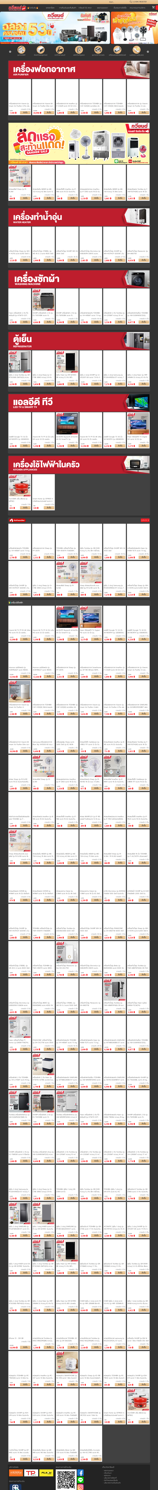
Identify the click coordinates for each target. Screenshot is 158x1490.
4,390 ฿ (13, 446)
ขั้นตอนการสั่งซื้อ (120, 7)
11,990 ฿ (85, 446)
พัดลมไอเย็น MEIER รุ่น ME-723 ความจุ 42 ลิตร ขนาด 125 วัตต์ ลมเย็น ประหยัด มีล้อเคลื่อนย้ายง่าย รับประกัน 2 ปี (43, 190)
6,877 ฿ (131, 322)
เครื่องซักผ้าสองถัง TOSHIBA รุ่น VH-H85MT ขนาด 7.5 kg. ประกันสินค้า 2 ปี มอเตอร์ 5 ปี (90, 314)
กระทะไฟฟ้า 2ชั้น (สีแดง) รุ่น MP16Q (18, 500)
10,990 (130, 711)
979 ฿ (12, 900)
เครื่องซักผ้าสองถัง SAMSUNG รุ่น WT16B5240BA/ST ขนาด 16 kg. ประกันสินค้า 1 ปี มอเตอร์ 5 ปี (66, 1078)
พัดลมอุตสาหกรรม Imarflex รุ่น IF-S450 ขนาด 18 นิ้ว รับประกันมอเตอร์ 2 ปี (90, 190)
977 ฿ (83, 788)
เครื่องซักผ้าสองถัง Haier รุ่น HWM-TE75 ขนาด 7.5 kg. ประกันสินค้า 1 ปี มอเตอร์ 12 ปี (138, 549)
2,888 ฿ (13, 1161)
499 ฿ (83, 825)
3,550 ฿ (107, 322)
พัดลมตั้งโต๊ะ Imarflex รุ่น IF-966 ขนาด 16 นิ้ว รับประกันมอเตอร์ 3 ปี (66, 190)
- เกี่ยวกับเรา (107, 1473)
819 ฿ (107, 788)
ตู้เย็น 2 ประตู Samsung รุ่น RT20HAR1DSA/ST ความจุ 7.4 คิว (114, 376)
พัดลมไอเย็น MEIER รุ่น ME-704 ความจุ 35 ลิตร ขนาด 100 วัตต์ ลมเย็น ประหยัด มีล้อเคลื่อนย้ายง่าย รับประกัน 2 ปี (43, 855)
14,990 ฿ (14, 1347)
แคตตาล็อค (50, 7)
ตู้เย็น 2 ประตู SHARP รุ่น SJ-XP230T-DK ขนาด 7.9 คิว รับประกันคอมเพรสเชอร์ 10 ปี (90, 376)
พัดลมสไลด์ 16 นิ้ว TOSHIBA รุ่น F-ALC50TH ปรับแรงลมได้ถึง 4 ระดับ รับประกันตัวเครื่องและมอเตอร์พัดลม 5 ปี (138, 855)
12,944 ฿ (14, 676)
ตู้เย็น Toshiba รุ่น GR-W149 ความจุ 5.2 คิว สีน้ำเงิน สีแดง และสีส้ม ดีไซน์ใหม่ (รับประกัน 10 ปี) (138, 1265)
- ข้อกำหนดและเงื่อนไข (110, 1480)
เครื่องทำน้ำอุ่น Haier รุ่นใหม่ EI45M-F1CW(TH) (137, 1004)
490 (82, 1419)
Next (148, 52)
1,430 (82, 786)
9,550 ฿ (36, 1459)
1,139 (129, 196)
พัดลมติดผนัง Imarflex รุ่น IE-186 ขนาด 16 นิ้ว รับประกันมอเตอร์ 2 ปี (43, 817)
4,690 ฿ (84, 1086)
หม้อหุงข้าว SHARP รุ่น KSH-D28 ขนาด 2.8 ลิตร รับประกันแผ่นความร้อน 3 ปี (43, 1414)
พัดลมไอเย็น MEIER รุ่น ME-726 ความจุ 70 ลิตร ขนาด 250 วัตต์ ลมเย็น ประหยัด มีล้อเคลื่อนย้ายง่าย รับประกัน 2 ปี (114, 190)
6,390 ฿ (60, 322)
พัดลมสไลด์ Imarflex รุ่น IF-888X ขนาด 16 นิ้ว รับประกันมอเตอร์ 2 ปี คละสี (114, 780)
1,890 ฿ (60, 112)
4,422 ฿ (131, 1310)
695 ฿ (107, 1384)
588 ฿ (59, 198)
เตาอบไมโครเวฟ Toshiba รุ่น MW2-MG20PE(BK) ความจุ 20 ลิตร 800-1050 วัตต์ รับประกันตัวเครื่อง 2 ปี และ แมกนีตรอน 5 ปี (90, 1339)
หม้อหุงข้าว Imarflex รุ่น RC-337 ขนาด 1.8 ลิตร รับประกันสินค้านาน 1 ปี (43, 1376)
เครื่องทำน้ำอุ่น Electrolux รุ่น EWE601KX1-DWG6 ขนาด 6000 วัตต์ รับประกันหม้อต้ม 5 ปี (19, 1004)
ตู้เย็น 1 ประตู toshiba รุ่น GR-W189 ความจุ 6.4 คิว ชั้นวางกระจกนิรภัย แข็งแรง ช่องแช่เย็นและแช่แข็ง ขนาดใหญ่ (138, 1302)
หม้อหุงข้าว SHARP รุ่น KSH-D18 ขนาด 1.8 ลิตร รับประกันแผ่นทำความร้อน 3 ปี (19, 1414)
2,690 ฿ (36, 198)
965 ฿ (130, 863)
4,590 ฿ (107, 1161)
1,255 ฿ (36, 900)
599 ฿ (130, 825)
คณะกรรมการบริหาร (137, 7)
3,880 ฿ (60, 384)
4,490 (34, 555)
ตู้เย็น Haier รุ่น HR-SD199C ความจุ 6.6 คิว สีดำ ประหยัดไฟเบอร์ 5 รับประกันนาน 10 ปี (66, 1302)
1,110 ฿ (60, 900)
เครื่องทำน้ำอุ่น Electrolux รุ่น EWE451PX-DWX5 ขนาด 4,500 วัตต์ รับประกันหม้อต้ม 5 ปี (90, 252)
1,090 (106, 749)
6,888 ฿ (60, 1086)
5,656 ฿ (84, 714)
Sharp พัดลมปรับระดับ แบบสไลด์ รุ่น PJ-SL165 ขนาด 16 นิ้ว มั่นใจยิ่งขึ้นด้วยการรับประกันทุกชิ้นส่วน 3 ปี (89, 586)
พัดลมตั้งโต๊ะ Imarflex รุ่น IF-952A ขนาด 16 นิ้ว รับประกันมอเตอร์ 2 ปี (138, 817)
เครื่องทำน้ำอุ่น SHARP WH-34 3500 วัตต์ (67, 252)
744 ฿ (12, 1422)
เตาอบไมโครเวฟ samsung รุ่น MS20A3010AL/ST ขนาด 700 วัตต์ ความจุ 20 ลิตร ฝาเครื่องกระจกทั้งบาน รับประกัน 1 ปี (114, 1339)
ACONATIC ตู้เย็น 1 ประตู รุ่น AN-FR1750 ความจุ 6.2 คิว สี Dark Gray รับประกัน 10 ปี (114, 1227)
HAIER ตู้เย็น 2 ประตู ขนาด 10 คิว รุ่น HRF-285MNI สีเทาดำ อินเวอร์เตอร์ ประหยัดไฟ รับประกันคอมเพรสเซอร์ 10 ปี (90, 1302)
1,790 (106, 1345)
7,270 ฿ (107, 384)
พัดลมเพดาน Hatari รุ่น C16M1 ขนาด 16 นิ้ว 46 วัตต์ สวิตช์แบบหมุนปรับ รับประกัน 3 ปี (66, 892)
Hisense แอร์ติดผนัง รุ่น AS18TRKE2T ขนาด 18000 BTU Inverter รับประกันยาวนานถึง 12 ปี (42, 668)
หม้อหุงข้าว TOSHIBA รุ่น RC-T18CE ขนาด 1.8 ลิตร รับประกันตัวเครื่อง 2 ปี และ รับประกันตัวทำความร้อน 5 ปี (114, 1376)
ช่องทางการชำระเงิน (17, 1481)
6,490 (106, 110)
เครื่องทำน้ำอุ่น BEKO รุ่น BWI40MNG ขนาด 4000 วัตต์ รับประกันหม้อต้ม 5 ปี (43, 1004)
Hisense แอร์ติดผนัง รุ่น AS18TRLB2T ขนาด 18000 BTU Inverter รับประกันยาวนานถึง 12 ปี (18, 668)
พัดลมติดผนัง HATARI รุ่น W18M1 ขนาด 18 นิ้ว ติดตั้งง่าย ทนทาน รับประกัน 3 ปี (43, 892)
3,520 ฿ (13, 260)
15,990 (35, 110)
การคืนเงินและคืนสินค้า (67, 7)
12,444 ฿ (37, 676)
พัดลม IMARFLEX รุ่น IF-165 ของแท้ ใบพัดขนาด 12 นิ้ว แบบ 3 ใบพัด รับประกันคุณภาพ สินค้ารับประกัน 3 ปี (90, 817)
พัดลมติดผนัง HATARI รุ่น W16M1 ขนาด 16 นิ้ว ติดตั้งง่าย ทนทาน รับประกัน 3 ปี (19, 892)
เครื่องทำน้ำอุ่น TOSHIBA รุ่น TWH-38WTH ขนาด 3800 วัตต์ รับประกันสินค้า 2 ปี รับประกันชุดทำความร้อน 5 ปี (42, 966)
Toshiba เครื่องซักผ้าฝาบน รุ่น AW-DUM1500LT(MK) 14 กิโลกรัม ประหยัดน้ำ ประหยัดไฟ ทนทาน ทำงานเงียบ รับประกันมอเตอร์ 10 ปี (19, 1115)
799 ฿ (12, 1459)
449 (58, 1382)
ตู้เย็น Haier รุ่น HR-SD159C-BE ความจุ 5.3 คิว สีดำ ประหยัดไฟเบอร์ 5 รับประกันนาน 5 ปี (67, 376)
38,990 (35, 674)
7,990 (106, 196)
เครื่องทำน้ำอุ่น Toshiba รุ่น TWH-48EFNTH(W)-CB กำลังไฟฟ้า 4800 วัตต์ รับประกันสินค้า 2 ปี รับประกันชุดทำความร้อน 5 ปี (138, 966)
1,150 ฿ (84, 198)
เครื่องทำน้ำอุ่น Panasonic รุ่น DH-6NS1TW (138, 252)
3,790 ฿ (131, 1198)
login (135, 2)
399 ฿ (59, 1384)
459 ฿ (107, 900)
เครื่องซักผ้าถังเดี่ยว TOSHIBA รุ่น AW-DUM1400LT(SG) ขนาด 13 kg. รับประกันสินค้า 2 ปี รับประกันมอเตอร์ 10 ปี (138, 314)
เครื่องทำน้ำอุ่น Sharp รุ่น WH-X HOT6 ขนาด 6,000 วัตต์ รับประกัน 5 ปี (19, 252)
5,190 (58, 1009)
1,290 (11, 898)
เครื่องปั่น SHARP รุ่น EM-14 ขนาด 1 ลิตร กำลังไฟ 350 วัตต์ (138, 1339)
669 (129, 1382)
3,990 (82, 320)
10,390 (106, 1047)
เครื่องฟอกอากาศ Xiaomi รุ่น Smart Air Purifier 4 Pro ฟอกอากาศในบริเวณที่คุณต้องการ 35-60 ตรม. (19, 104)
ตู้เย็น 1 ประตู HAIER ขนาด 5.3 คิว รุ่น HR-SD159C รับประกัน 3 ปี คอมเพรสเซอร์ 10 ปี (43, 1227)
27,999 (11, 674)
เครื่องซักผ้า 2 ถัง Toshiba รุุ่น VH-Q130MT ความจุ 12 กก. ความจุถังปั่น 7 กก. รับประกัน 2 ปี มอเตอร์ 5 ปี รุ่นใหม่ (90, 1153)
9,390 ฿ (107, 1310)
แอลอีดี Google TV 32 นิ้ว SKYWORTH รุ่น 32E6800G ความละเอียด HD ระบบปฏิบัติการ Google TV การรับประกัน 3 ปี (19, 438)
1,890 (34, 1345)
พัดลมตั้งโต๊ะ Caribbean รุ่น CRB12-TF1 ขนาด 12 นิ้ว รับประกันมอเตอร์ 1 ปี (89, 743)
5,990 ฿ (107, 112)
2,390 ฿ (36, 1012)
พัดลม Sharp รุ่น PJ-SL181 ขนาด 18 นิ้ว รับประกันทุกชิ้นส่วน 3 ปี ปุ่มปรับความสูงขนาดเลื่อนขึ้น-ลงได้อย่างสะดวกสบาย (19, 780)
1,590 (58, 898)
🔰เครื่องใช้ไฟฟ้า (15, 602)
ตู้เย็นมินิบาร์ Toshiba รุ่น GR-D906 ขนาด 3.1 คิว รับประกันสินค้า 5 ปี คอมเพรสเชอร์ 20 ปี (138, 1190)
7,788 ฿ (84, 384)
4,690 (129, 972)
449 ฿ (130, 788)
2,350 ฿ (36, 1049)
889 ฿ (83, 594)
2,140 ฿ (84, 1347)
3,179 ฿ (131, 446)
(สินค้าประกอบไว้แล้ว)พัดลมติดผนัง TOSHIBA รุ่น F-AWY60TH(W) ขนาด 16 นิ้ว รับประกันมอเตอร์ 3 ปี (19, 817)
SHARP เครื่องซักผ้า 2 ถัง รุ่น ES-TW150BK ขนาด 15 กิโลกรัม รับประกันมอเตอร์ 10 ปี (67, 314)
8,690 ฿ (36, 1161)
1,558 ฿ (13, 1049)
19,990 (59, 1233)
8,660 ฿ (84, 1310)
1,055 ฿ (131, 198)
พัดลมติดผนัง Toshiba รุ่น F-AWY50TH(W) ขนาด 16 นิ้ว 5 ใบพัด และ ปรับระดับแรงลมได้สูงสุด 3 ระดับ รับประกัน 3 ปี (138, 190)
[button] (8, 28)
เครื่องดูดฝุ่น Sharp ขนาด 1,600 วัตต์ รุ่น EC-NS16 (65, 743)
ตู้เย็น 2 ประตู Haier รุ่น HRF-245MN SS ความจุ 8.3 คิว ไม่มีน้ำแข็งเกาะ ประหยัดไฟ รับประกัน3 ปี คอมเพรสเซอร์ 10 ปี (138, 376)
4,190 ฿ (131, 974)
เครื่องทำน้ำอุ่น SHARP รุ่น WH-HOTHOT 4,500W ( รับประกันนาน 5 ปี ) (114, 252)
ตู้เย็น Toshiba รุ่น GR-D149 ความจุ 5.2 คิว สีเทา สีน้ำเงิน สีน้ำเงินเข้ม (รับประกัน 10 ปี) (89, 549)
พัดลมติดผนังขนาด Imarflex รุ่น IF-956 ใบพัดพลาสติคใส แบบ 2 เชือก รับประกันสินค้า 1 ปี (114, 817)
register (143, 2)
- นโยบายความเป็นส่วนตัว (112, 1483)
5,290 (34, 443)
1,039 (106, 823)
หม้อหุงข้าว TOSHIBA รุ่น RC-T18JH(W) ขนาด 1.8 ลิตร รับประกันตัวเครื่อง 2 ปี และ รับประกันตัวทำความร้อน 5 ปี (19, 1376)
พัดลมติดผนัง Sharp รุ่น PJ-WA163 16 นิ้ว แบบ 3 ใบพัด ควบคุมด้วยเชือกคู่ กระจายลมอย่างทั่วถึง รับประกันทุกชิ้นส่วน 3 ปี (90, 780)
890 (129, 786)
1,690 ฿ (60, 260)
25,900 (11, 1345)
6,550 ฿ (131, 384)
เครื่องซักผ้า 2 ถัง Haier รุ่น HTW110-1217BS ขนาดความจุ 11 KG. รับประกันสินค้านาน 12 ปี (43, 1078)
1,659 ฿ (60, 751)
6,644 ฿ (131, 714)
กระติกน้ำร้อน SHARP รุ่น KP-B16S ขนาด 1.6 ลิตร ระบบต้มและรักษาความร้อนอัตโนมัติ (19, 1451)
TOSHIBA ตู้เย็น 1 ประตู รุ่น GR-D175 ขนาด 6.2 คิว (113, 1190)
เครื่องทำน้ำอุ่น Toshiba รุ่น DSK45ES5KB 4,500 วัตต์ (65, 929)
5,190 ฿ (36, 446)
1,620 (11, 786)
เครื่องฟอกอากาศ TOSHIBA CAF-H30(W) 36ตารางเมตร (113, 104)
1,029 (11, 1382)
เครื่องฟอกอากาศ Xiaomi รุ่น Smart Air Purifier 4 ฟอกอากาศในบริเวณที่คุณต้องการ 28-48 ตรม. (90, 706)
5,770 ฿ (131, 1161)
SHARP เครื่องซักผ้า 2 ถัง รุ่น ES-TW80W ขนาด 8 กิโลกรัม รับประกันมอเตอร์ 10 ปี (19, 1153)
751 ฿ (107, 751)
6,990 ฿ (107, 1086)
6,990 (129, 258)
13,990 (130, 1084)
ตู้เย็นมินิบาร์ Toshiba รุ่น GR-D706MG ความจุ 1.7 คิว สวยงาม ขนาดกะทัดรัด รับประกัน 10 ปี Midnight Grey (90, 1265)
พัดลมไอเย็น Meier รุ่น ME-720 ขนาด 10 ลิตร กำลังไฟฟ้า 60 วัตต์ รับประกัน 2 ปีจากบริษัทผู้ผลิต (66, 1451)
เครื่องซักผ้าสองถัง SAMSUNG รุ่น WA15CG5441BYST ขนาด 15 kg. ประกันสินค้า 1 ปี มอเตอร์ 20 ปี (114, 1078)
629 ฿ (130, 1384)
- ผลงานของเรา (108, 1470)
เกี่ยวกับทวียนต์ (108, 1467)
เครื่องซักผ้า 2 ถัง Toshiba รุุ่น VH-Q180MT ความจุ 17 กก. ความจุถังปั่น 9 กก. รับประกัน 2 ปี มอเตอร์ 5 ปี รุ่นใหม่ (138, 1153)
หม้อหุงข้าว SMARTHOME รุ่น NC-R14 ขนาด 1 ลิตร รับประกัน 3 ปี (66, 1376)
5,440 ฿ (13, 1086)
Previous (10, 52)
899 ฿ (130, 900)
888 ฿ (12, 198)
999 (105, 860)
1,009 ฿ (107, 825)
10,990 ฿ (37, 112)
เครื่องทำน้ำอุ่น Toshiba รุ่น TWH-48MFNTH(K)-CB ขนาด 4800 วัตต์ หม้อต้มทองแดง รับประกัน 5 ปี (114, 1004)
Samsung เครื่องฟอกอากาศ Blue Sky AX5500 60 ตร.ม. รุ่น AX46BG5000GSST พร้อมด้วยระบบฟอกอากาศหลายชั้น (43, 743)
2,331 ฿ (36, 557)
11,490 (11, 1233)
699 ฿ (59, 1422)
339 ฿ (36, 508)
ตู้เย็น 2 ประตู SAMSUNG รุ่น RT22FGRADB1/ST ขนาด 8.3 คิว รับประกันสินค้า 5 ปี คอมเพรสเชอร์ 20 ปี (19, 1227)
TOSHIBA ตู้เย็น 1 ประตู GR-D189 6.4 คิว (66, 1190)
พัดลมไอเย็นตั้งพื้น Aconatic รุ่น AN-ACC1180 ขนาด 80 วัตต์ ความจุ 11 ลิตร (90, 1451)
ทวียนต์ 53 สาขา (85, 7)
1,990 (58, 110)
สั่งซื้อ (25, 112)
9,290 (106, 592)
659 (129, 823)
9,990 (58, 320)
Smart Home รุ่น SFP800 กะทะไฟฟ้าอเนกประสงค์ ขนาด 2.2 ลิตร (43, 500)
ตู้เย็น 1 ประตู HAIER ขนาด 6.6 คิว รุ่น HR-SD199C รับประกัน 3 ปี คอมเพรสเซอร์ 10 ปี (19, 1265)
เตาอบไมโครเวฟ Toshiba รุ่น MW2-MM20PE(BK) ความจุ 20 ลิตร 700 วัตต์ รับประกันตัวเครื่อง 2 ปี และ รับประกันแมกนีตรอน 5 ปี (43, 1339)
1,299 (34, 1419)
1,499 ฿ (13, 825)
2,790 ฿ (84, 322)
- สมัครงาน (107, 1475)
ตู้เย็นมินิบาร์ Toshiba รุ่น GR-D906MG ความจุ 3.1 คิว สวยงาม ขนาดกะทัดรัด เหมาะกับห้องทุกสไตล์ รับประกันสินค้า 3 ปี (114, 1265)
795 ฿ (36, 825)
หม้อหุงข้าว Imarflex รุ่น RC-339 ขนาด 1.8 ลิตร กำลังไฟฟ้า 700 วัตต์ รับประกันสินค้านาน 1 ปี (67, 1414)
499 (34, 505)
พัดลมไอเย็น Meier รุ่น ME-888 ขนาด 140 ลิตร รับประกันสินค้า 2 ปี (43, 1451)
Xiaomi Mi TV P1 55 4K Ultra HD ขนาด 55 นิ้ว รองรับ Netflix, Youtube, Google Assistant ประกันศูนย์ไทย (90, 438)
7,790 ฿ (131, 1086)
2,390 (82, 1345)
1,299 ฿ (84, 900)
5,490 (58, 1196)
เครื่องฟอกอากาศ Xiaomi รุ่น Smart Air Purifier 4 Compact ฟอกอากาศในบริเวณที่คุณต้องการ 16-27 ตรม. (19, 706)
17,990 (106, 1084)
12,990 (82, 443)
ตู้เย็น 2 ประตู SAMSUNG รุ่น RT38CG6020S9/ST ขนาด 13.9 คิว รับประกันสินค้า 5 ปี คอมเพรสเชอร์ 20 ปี (66, 1227)
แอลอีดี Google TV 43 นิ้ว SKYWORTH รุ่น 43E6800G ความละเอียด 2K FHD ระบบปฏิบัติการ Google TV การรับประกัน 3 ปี (114, 438)
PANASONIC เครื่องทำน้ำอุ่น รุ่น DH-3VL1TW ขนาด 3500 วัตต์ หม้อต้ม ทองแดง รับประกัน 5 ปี (43, 1041)
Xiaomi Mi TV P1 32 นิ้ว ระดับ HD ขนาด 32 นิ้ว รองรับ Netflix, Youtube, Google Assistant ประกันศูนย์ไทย (43, 438)
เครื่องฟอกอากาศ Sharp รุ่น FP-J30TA (42, 549)
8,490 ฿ (60, 1235)
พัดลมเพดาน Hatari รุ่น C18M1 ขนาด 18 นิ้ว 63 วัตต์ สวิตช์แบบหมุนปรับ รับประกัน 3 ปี (90, 892)
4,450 (11, 258)
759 (11, 505)
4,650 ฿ (131, 260)
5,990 (129, 443)
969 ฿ (12, 1384)
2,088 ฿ (107, 260)
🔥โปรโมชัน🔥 (32, 7)
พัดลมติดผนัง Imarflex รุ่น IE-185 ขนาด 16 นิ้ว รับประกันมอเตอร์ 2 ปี (114, 743)
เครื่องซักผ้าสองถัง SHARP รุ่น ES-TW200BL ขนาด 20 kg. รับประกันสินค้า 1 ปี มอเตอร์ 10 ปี (138, 1078)
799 (105, 1382)
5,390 (106, 935)
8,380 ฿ (13, 1235)
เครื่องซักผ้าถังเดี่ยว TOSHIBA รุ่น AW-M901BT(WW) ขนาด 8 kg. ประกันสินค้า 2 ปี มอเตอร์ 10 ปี (90, 1078)
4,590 (82, 110)
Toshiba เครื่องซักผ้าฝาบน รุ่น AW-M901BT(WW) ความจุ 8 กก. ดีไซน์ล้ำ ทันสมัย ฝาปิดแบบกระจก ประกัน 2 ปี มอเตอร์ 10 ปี (67, 1115)
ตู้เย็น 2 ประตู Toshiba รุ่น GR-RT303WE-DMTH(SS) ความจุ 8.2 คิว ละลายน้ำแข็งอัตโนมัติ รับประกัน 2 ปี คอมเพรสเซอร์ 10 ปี (19, 376)
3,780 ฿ (131, 1273)
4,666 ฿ (36, 322)
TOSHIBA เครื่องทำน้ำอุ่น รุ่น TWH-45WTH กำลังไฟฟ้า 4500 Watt (66, 549)
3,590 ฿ (84, 112)
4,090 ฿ (84, 557)
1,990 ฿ (60, 557)
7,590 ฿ (13, 112)
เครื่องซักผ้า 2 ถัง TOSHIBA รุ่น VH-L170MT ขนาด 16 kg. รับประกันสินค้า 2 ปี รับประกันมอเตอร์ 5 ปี (19, 1078)
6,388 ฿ (107, 1049)
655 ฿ (12, 508)
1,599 (82, 196)
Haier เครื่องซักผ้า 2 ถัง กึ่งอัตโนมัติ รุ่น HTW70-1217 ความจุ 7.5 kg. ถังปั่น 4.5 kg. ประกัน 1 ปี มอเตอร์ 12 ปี (19, 314)
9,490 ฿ (36, 751)
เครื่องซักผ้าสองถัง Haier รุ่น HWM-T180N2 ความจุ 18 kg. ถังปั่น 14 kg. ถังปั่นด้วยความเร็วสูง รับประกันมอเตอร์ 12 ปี (114, 1115)
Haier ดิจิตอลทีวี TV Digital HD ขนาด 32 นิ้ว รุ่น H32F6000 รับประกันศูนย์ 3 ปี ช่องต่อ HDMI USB (138, 438)
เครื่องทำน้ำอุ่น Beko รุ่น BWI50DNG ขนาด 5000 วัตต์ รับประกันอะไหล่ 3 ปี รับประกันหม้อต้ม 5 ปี (114, 966)
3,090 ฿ (107, 1012)
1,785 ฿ (60, 1347)
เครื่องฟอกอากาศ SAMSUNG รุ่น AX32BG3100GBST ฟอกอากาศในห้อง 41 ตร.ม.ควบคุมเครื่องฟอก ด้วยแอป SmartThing (138, 706)
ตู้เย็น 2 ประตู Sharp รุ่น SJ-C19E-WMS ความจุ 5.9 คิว (42, 376)
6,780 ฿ (13, 1310)
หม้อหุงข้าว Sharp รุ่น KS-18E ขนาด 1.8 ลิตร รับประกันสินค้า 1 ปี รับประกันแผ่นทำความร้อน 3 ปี (90, 1376)
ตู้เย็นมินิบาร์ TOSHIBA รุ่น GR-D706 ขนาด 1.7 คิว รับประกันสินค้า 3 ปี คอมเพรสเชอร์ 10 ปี (90, 1227)
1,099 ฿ (13, 788)
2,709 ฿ (13, 322)
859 (129, 1345)
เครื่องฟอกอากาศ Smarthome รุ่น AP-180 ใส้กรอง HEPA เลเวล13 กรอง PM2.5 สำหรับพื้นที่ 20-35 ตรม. (90, 668)
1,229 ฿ (36, 1422)
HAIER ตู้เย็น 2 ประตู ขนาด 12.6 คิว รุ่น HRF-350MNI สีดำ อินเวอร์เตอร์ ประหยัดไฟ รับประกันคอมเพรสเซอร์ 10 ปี (114, 1302)
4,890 (129, 110)
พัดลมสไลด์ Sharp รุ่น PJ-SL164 (18, 190)
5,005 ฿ (107, 198)
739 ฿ (130, 1347)
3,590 (34, 1009)
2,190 (11, 823)
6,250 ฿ (107, 446)
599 (82, 823)
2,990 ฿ (36, 260)
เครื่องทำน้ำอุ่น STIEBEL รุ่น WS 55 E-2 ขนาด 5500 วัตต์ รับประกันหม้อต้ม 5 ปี (66, 1004)
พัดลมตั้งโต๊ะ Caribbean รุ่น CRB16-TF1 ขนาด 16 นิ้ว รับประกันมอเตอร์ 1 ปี (137, 780)
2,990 (82, 258)
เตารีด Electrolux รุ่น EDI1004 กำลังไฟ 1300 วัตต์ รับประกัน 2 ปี (114, 892)
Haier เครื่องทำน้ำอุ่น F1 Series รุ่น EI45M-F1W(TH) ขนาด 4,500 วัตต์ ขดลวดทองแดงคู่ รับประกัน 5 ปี (18, 1041)
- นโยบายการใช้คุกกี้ (110, 1478)
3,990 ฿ (131, 112)
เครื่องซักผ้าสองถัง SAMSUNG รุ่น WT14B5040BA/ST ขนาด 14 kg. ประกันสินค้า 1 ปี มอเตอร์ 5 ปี (114, 1041)
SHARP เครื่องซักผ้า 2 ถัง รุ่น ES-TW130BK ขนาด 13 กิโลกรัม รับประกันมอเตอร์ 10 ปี (43, 314)
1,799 (82, 898)
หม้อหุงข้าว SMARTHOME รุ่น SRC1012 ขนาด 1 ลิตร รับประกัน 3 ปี (90, 1414)
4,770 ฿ (107, 1198)
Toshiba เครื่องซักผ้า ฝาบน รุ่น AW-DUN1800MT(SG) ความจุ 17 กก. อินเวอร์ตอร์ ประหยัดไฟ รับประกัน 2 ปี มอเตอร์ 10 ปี (43, 1153)
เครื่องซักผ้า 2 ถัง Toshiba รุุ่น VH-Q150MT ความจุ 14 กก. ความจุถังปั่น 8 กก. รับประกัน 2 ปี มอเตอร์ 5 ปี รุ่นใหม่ (114, 1153)
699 (58, 196)
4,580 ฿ (107, 1235)
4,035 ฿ (13, 1012)
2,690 (82, 1457)
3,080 (58, 258)
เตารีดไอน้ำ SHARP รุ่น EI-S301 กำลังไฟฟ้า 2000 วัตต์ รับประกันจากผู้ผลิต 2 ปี (138, 892)
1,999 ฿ (131, 1012)
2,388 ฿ (13, 714)
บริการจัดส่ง (13, 1467)
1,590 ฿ (36, 1347)
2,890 (106, 258)
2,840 (34, 972)
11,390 (59, 1084)
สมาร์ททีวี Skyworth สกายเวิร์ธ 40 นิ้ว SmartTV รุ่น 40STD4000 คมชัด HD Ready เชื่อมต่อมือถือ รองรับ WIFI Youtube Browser (67, 438)
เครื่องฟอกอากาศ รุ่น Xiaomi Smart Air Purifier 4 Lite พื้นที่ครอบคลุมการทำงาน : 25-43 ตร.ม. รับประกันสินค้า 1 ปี (138, 104)
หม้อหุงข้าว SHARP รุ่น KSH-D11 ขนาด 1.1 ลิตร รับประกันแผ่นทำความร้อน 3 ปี (137, 1376)
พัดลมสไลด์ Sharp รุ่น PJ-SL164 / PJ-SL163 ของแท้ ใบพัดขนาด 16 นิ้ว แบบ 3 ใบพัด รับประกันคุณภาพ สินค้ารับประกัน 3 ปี (114, 855)
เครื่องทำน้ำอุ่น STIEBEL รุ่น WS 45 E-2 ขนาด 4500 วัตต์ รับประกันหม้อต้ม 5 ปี (43, 252)
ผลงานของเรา (102, 7)
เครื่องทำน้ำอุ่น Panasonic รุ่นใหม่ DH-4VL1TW (66, 966)
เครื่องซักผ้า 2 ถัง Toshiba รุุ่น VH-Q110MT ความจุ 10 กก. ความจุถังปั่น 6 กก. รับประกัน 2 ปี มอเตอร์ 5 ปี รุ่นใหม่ (114, 314)
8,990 (11, 110)
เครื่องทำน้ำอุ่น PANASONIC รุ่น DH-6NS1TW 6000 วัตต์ (114, 929)
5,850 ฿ (36, 384)
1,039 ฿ (60, 1459)
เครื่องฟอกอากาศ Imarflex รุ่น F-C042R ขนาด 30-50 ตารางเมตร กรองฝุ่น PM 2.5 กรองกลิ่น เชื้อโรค (66, 104)
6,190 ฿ (13, 384)
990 (11, 196)
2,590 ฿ (84, 1459)
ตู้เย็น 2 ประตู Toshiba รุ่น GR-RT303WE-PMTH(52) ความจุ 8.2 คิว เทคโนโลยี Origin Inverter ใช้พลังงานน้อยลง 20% (19, 1302)
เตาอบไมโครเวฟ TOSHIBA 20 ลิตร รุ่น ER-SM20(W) (66, 1339)
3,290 (58, 555)
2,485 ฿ (84, 260)
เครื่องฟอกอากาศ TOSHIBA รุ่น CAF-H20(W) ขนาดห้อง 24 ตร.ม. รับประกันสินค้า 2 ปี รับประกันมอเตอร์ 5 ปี (90, 104)
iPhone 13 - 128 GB (16, 1338)
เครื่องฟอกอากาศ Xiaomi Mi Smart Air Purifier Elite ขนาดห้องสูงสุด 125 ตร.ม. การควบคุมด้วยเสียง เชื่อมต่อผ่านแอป (43, 104)
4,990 (34, 196)
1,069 (82, 1382)
